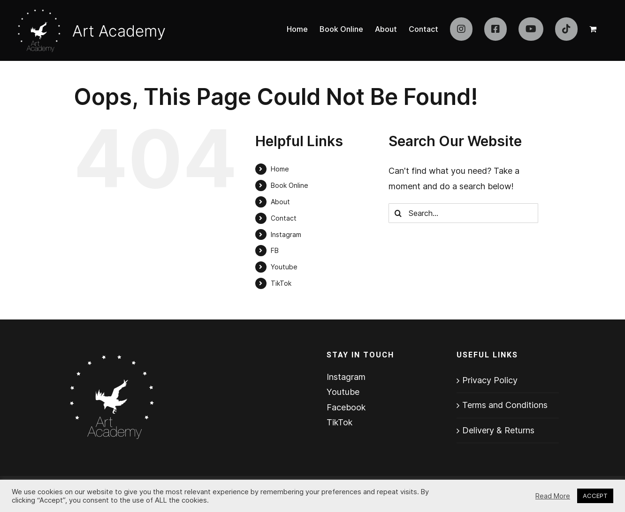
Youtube (284, 267)
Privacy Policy (490, 380)
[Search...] (463, 213)
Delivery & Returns (498, 430)
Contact (284, 218)
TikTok (281, 283)
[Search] (398, 213)
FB (275, 250)
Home (280, 169)
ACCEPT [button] (595, 495)
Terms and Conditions (505, 405)
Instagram (286, 234)
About (280, 202)
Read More (552, 496)
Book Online (289, 185)
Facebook (346, 407)
